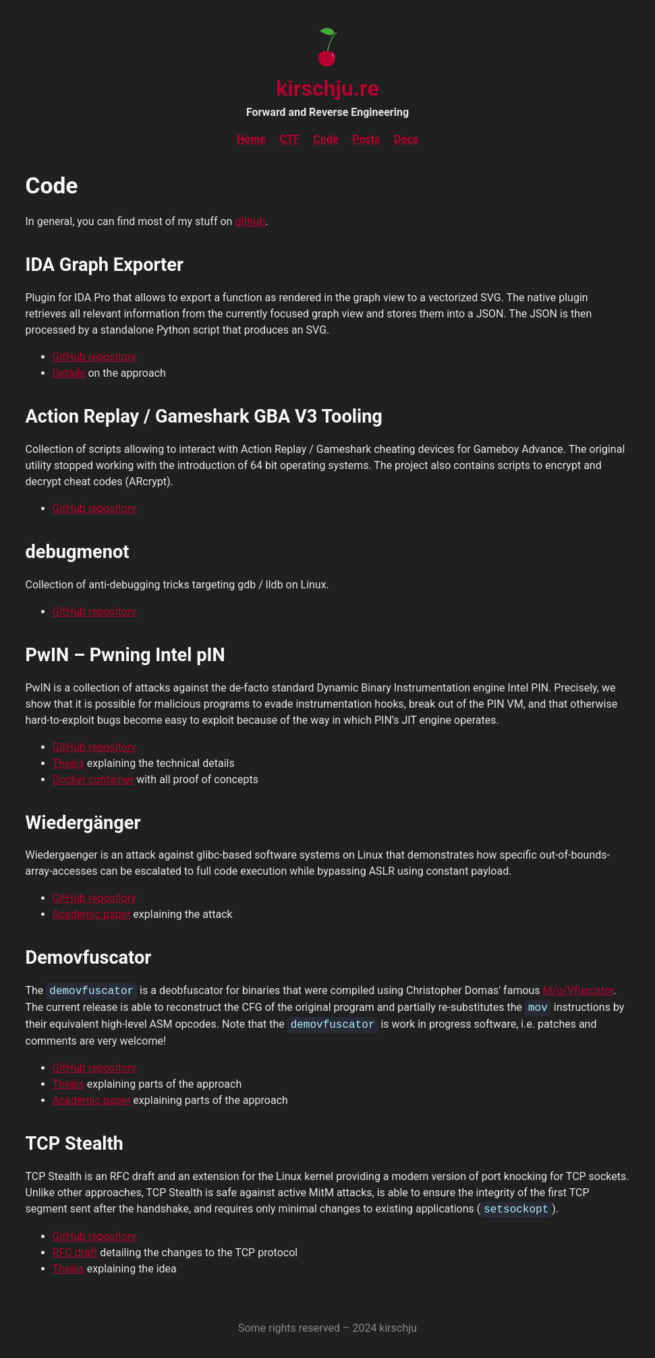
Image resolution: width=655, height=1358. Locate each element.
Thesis (68, 763)
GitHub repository (95, 356)
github (250, 221)
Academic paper (92, 914)
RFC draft (75, 1252)
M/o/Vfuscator (578, 991)
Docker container (93, 779)
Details (69, 373)
